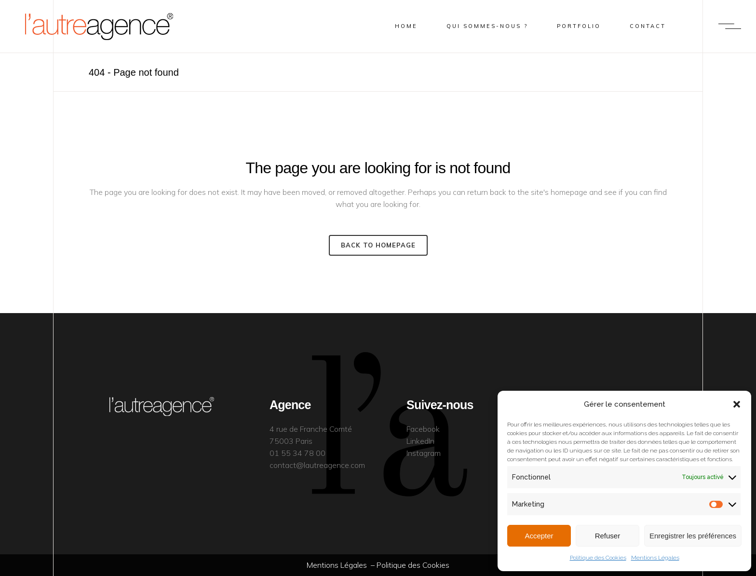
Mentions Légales (655, 557)
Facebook (423, 429)
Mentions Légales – (342, 565)
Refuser (608, 536)
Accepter (539, 536)
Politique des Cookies (598, 557)
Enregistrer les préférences (692, 536)
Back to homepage (378, 245)
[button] (737, 404)
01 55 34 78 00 (297, 453)
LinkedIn (420, 441)
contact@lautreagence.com (317, 465)
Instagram (423, 453)
